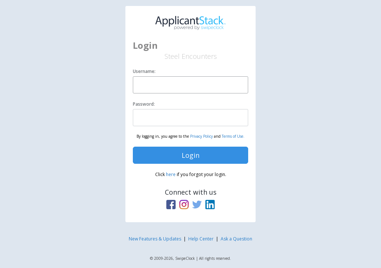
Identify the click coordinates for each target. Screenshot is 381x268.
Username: (144, 71)
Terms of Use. (233, 136)
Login (190, 155)
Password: (144, 104)
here (171, 174)
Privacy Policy (201, 136)
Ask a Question (236, 239)
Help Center (201, 239)
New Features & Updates (155, 239)
